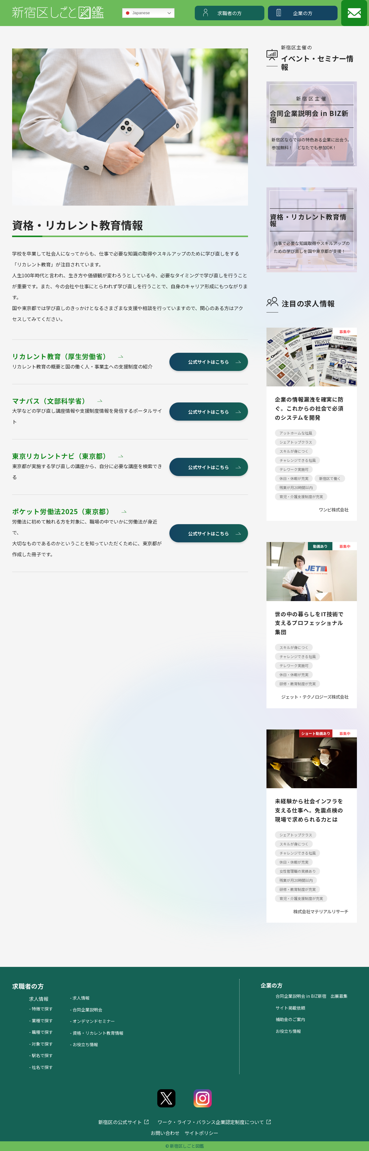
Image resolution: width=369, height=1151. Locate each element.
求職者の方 (229, 13)
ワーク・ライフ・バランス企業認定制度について (211, 1122)
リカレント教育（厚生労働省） (61, 356)
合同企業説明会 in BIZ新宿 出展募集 (312, 996)
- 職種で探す (41, 1032)
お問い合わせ (165, 1132)
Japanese (137, 13)
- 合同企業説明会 (86, 1010)
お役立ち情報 (288, 1031)
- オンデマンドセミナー (92, 1021)
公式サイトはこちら (208, 362)
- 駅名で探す (41, 1055)
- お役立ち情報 (84, 1044)
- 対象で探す (41, 1044)
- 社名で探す (41, 1067)
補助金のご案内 (290, 1019)
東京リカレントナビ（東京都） (61, 456)
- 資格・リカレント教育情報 (96, 1033)
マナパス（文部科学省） (50, 400)
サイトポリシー (201, 1132)
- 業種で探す (41, 1020)
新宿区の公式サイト (120, 1122)
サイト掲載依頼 (290, 1008)
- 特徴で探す (41, 1009)
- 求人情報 (80, 998)
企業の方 (302, 13)
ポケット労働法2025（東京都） (62, 511)
